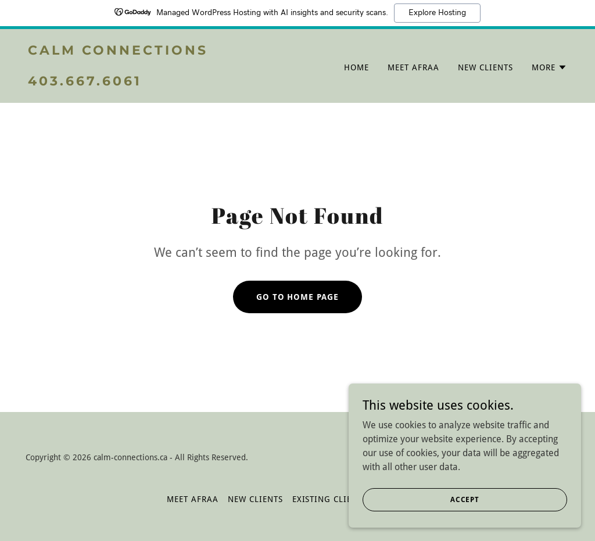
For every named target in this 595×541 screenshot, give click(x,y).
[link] (158, 82)
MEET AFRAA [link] (413, 67)
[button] (549, 67)
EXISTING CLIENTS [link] (330, 499)
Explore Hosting (437, 13)
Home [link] (356, 67)
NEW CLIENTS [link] (485, 67)
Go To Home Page (297, 297)
